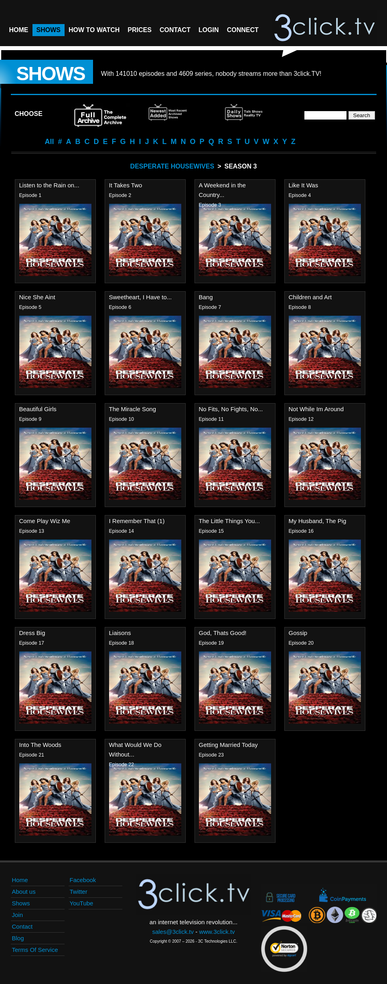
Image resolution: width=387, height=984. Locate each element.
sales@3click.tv (173, 931)
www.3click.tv (217, 931)
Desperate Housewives (172, 166)
